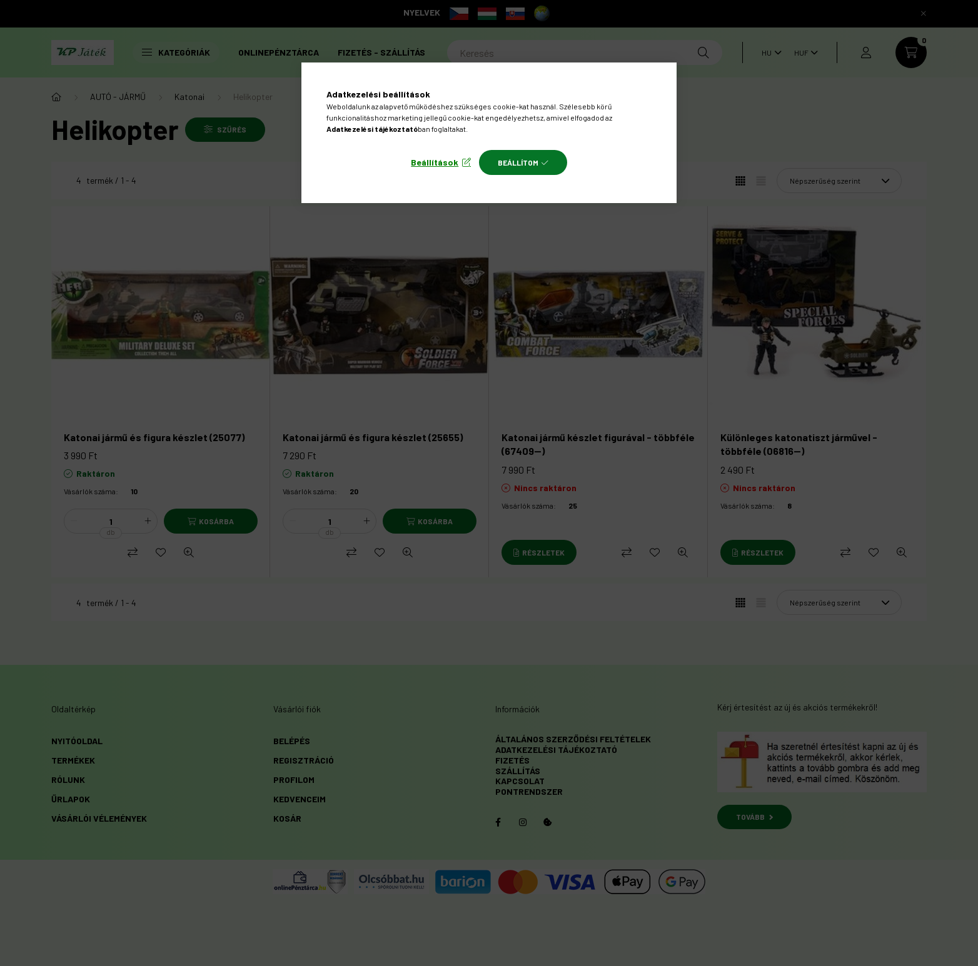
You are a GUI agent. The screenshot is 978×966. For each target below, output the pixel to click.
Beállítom (518, 162)
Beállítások (434, 162)
